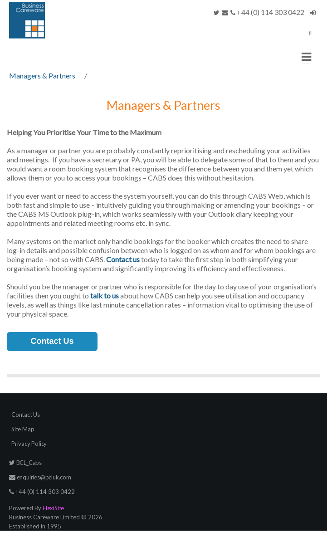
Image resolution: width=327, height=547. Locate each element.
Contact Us (51, 341)
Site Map (22, 429)
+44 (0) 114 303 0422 (267, 12)
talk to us (104, 295)
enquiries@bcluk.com (40, 477)
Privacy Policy (29, 443)
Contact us (123, 259)
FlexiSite (53, 508)
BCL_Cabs (25, 462)
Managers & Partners (42, 75)
